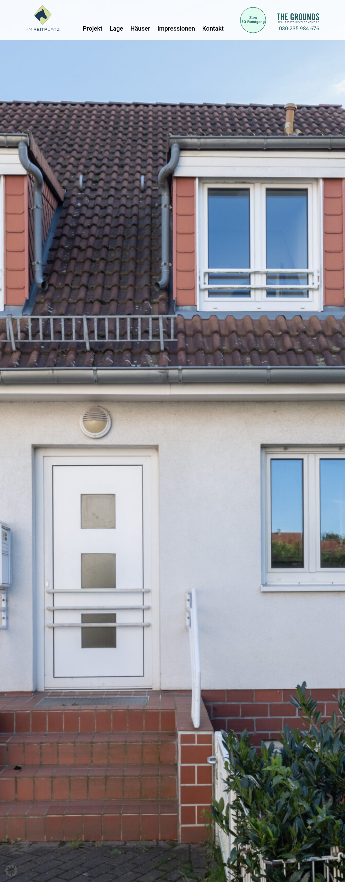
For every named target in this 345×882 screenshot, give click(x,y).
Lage (116, 28)
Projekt (92, 28)
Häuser (140, 28)
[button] (11, 870)
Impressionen (176, 28)
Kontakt (212, 28)
